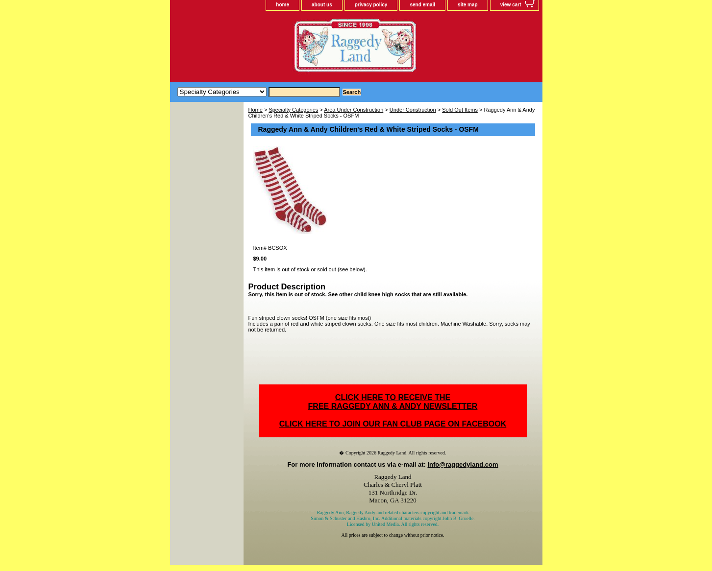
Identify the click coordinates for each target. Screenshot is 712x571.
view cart (510, 4)
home (282, 4)
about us (322, 4)
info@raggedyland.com (462, 464)
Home (255, 110)
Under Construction (413, 110)
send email (422, 4)
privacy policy (371, 4)
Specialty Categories (293, 110)
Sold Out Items (460, 110)
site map (468, 4)
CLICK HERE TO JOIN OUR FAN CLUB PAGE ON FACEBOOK (392, 424)
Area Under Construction (353, 110)
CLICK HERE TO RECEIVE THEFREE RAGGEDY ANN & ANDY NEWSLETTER (393, 401)
